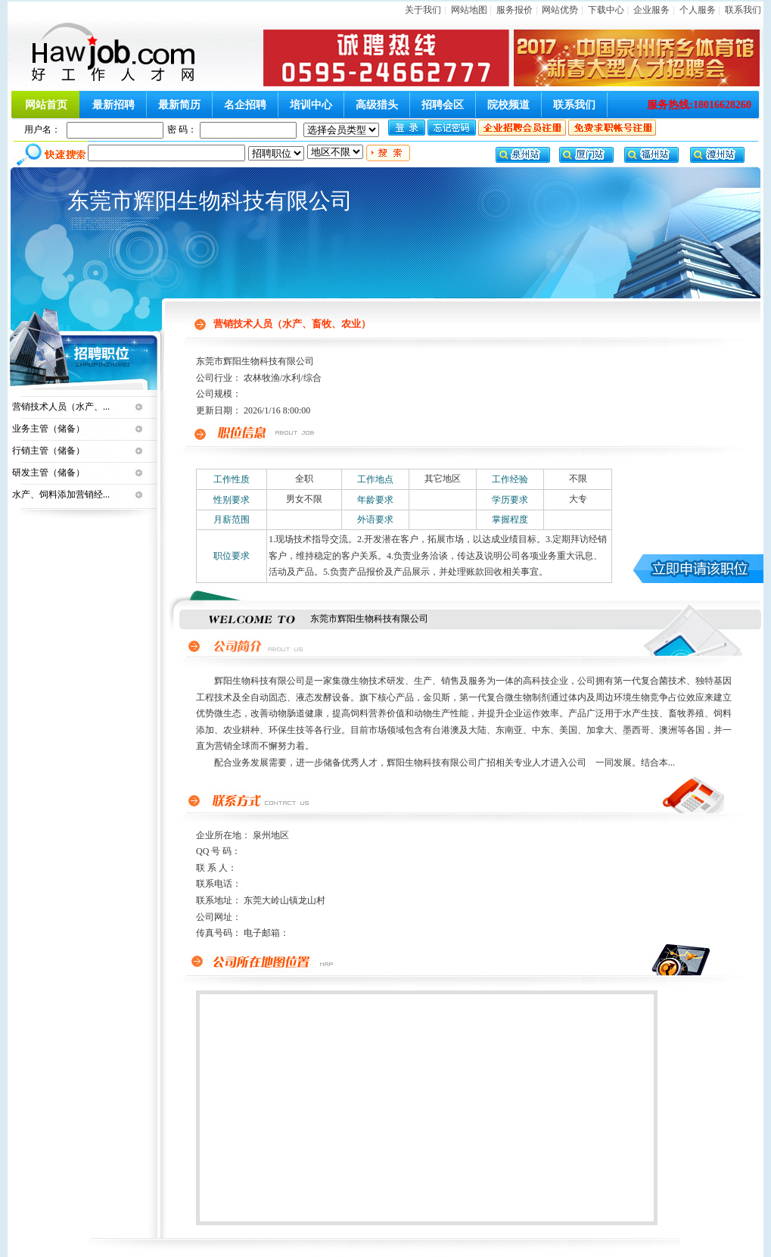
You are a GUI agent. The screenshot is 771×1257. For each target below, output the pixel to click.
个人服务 (697, 10)
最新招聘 (113, 105)
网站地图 (469, 10)
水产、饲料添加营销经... (61, 494)
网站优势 (560, 10)
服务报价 (514, 10)
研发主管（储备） (48, 472)
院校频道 (508, 105)
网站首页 (46, 105)
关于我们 (423, 10)
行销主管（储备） (48, 450)
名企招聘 (245, 105)
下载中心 (606, 10)
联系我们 (743, 10)
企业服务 (651, 10)
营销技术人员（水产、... (61, 406)
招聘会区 (442, 105)
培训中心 (311, 105)
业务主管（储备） (48, 428)
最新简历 (179, 105)
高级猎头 (377, 105)
